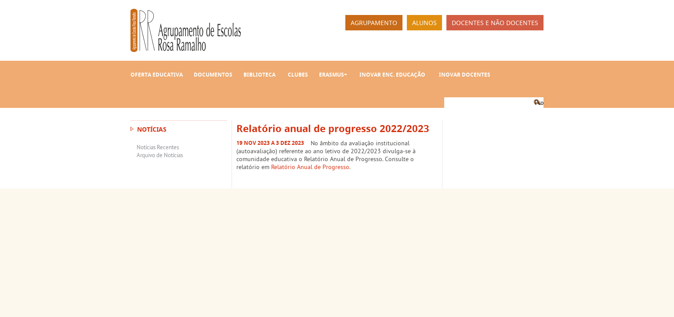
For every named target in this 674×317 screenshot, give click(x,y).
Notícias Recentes (158, 147)
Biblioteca (259, 74)
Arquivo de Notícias (160, 154)
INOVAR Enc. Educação (392, 74)
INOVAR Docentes (464, 74)
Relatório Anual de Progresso (310, 167)
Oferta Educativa (156, 74)
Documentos (213, 74)
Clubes (298, 74)
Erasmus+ (333, 74)
